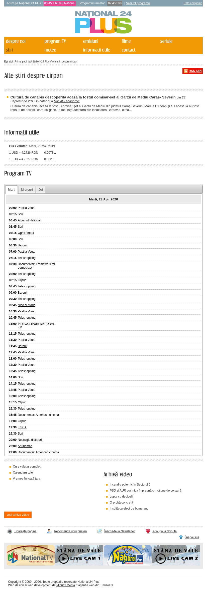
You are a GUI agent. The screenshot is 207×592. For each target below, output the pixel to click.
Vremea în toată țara (26, 478)
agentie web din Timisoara (95, 585)
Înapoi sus (192, 537)
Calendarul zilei (23, 472)
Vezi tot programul (138, 3)
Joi (41, 189)
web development (39, 585)
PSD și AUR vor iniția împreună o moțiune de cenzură (145, 490)
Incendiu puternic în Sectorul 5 (130, 484)
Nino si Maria (26, 305)
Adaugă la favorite (164, 531)
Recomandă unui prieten (70, 531)
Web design (16, 585)
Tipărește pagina (25, 531)
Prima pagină (22, 61)
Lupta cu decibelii (121, 496)
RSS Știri (195, 71)
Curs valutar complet (27, 466)
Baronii (22, 245)
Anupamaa (25, 446)
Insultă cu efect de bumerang (129, 508)
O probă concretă (121, 502)
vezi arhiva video (18, 515)
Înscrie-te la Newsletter (119, 531)
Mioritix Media (65, 585)
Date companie (192, 2)
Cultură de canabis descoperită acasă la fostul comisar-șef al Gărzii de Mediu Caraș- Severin (93, 97)
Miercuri (27, 189)
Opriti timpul (26, 233)
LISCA (22, 427)
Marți (11, 189)
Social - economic (67, 101)
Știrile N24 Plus (40, 61)
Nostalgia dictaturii (30, 440)
